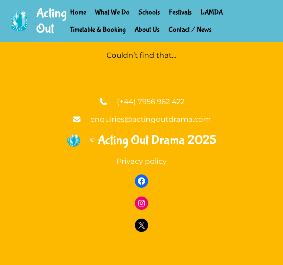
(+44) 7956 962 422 (151, 101)
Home (78, 12)
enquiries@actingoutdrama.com (150, 119)
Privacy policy (141, 161)
